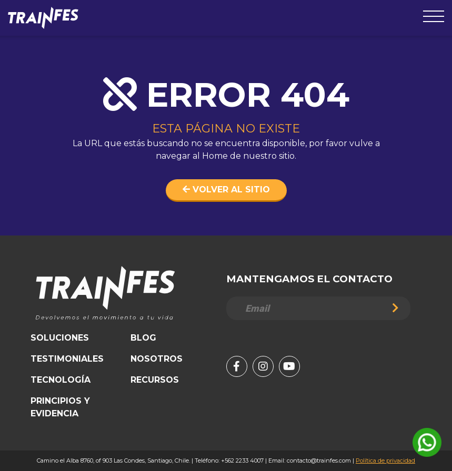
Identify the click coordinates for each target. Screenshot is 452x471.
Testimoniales (67, 359)
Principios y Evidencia (60, 407)
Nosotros (156, 359)
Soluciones (60, 338)
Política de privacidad (385, 460)
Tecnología (61, 380)
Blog (143, 338)
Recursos (154, 380)
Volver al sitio (226, 189)
